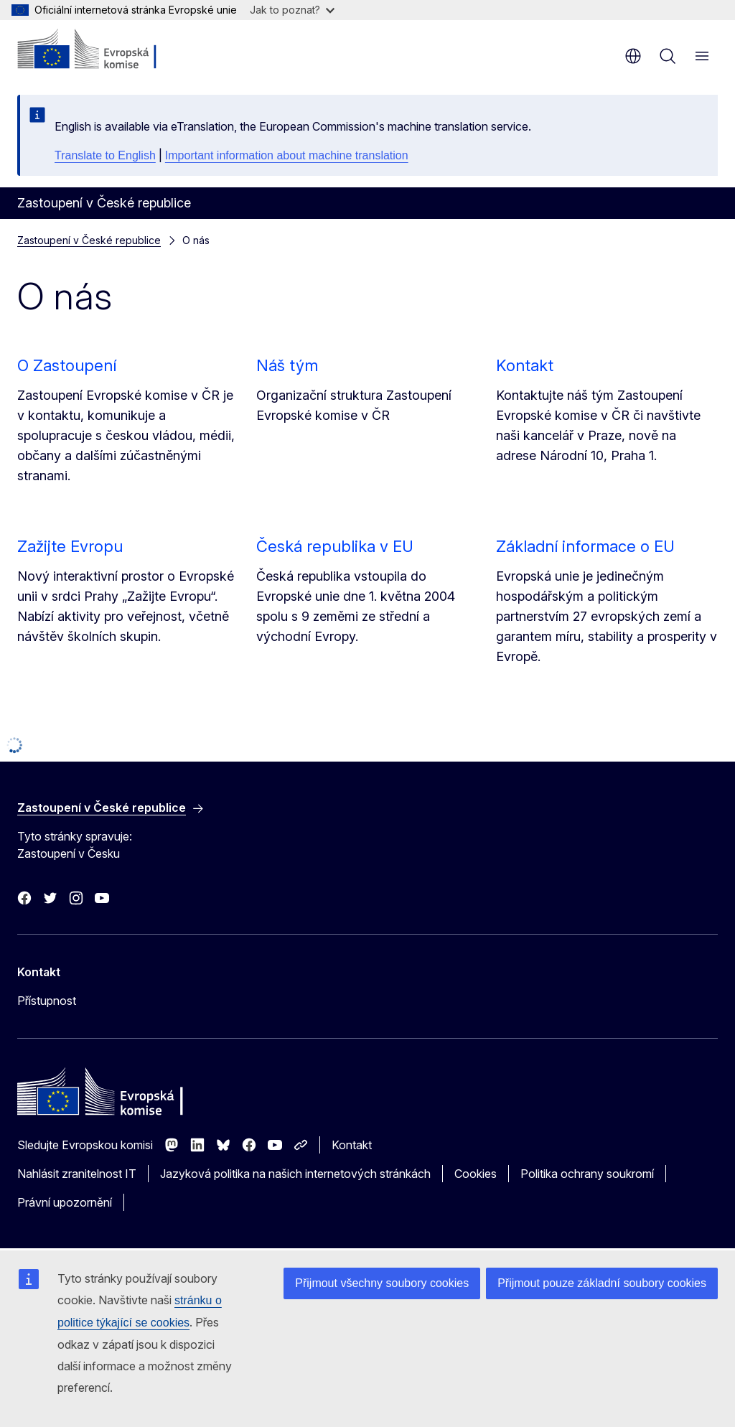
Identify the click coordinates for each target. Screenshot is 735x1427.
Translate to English (105, 155)
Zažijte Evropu (70, 546)
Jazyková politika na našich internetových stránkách (295, 1173)
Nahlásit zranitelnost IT (76, 1173)
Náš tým (287, 365)
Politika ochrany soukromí (587, 1173)
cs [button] (633, 56)
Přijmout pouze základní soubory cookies (601, 1283)
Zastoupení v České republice (89, 240)
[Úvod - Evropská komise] (104, 50)
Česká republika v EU (334, 546)
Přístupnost (46, 1000)
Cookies (475, 1173)
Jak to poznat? (292, 10)
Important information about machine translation (286, 155)
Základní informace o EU (585, 546)
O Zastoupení (66, 365)
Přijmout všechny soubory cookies (382, 1283)
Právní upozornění (64, 1202)
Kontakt (524, 365)
